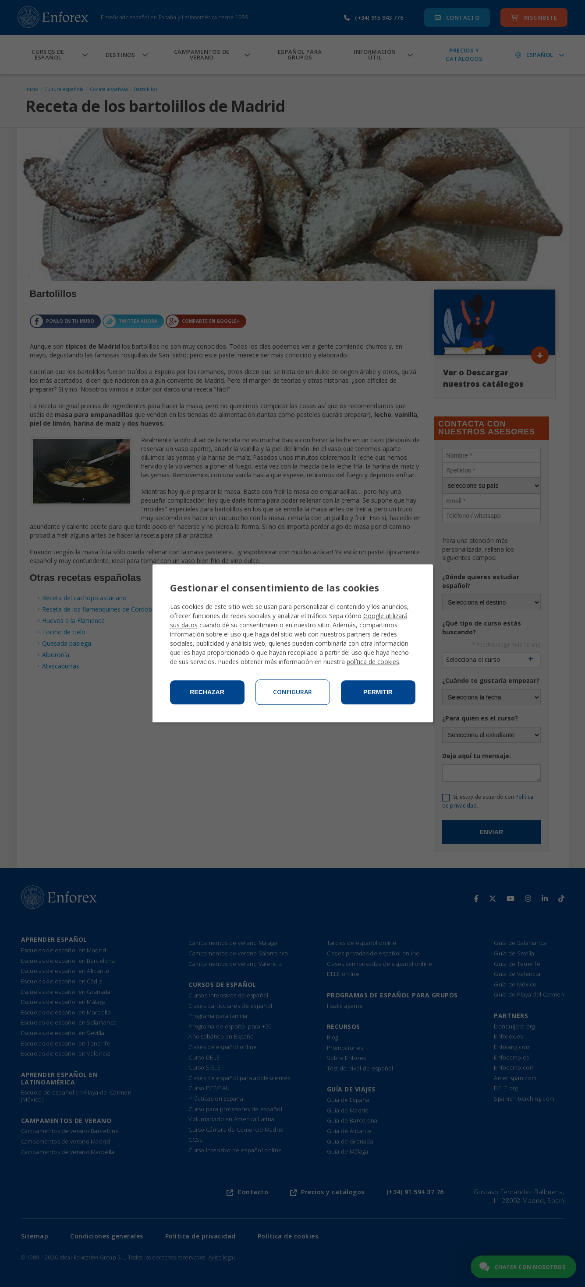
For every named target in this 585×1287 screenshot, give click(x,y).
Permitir (378, 692)
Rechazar (207, 692)
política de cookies (373, 662)
